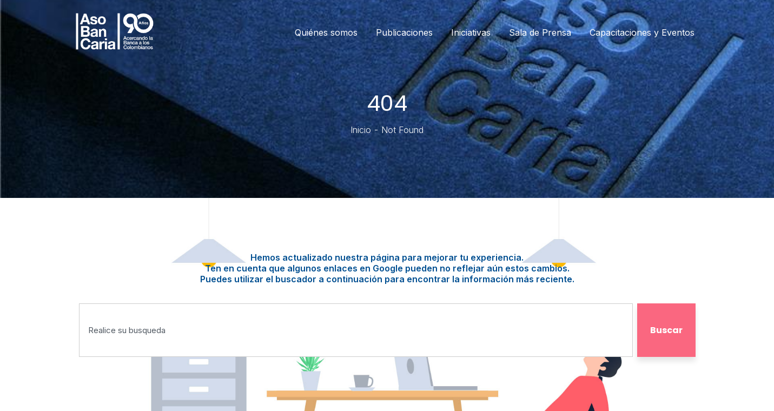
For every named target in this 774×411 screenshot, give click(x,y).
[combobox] (356, 330)
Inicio (360, 129)
